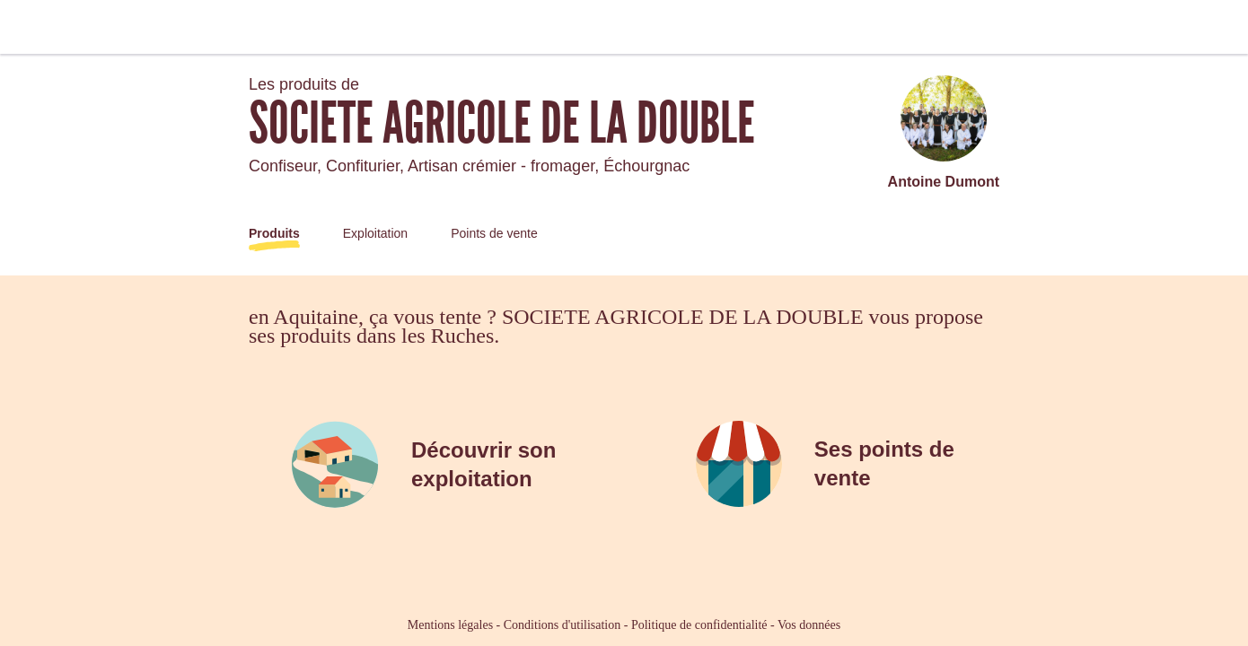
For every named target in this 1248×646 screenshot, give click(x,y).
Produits (274, 233)
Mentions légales (450, 625)
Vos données (809, 625)
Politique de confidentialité (699, 625)
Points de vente (494, 233)
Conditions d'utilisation (562, 625)
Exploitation (375, 233)
